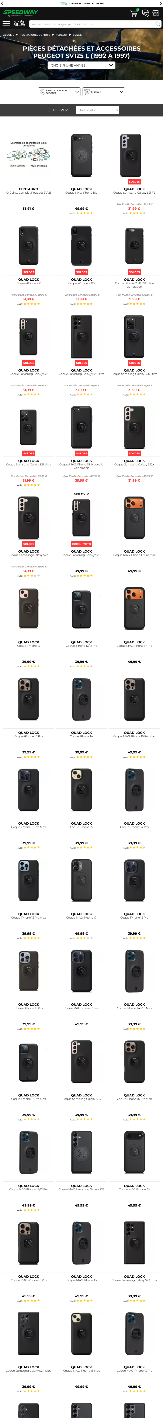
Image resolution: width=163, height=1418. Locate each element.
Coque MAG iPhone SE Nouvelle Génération (81, 466)
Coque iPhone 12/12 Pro (81, 645)
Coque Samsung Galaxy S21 (29, 374)
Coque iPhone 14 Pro (134, 827)
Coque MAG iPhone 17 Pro (134, 645)
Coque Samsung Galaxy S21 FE (134, 192)
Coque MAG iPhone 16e (81, 192)
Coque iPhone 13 (28, 645)
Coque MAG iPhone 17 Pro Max (134, 555)
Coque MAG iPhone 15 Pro (81, 1008)
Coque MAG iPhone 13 (81, 1280)
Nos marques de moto (35, 34)
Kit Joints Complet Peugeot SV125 (28, 192)
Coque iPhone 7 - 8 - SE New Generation (134, 285)
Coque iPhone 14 (81, 736)
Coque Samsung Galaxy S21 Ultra (28, 464)
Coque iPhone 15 (81, 827)
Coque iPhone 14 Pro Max (134, 1008)
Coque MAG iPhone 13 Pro (134, 1370)
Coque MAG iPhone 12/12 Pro (28, 1189)
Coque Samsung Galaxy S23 (81, 1098)
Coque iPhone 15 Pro (134, 917)
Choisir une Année (68, 65)
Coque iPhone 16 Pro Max (134, 1098)
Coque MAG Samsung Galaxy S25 (81, 1189)
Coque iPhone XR (29, 283)
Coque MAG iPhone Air (134, 1189)
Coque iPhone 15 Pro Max (28, 827)
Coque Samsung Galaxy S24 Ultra (29, 1370)
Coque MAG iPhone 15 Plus (81, 1370)
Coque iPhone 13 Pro (29, 1008)
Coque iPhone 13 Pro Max (28, 917)
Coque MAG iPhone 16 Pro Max (134, 736)
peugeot (61, 34)
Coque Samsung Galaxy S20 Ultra (134, 374)
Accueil (8, 34)
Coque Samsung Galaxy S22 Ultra (81, 374)
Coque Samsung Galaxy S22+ (134, 464)
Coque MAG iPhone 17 (81, 917)
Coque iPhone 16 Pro (28, 736)
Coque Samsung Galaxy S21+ (81, 555)
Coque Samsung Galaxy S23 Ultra (134, 1280)
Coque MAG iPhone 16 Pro (28, 1280)
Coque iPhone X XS (81, 283)
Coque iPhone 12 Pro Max (28, 1098)
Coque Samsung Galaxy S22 (29, 555)
